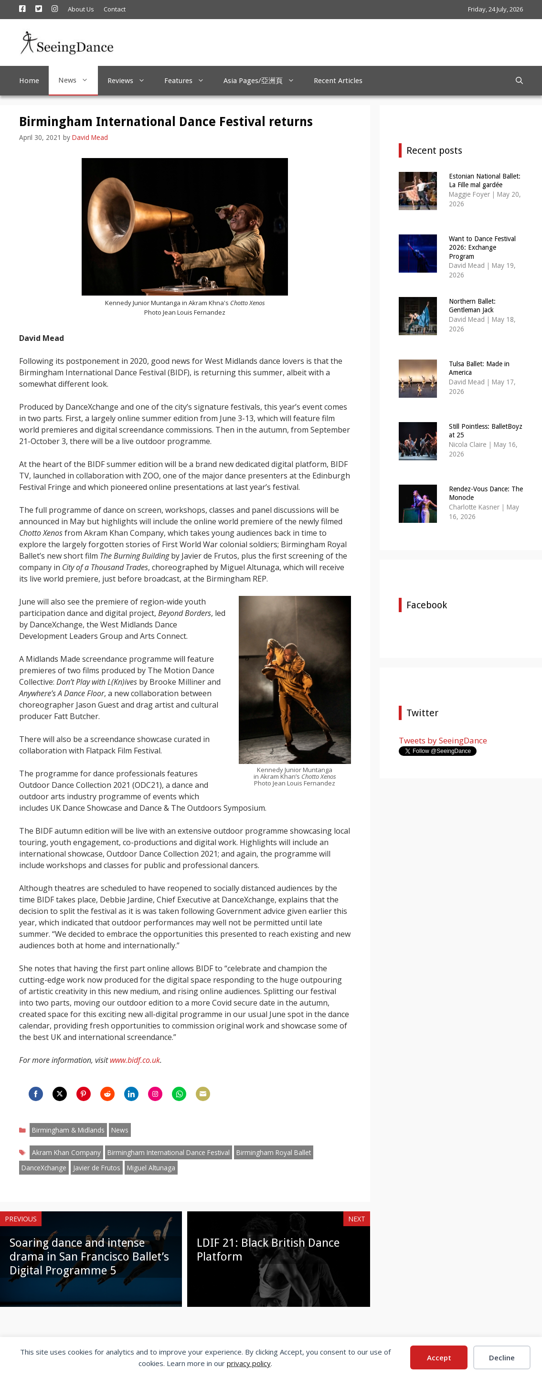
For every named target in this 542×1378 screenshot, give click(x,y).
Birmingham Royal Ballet (273, 1152)
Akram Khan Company (66, 1152)
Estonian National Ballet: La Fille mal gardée (485, 180)
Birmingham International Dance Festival (168, 1152)
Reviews (131, 80)
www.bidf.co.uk (135, 1060)
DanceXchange (43, 1167)
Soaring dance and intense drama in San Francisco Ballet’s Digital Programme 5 (89, 1256)
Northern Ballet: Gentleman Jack (472, 305)
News (78, 80)
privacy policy (249, 1363)
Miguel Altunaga (151, 1167)
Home (29, 80)
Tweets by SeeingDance (443, 740)
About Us (81, 9)
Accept (439, 1357)
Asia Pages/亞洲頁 (263, 80)
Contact (115, 9)
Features (189, 80)
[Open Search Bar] (519, 80)
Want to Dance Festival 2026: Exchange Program (482, 247)
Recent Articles (338, 80)
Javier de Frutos (96, 1167)
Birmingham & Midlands (68, 1129)
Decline (502, 1357)
